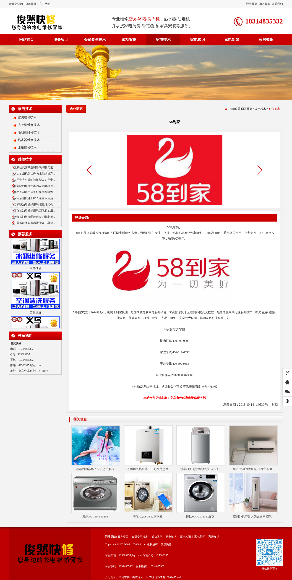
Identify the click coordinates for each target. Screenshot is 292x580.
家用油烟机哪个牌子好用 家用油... (34, 198)
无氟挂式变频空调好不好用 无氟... (34, 167)
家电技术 (163, 40)
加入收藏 (264, 3)
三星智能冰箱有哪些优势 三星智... (34, 223)
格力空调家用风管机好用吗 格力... (34, 192)
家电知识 (197, 40)
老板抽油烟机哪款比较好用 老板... (34, 216)
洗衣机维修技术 (29, 125)
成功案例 (129, 40)
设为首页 (252, 3)
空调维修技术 (27, 117)
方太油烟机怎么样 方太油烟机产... (34, 173)
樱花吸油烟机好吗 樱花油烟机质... (34, 186)
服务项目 (60, 40)
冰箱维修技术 (27, 147)
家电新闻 (231, 40)
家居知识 (266, 40)
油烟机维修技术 (29, 132)
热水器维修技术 (29, 140)
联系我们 (277, 3)
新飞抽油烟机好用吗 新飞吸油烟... (34, 210)
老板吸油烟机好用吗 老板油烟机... (34, 204)
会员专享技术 (95, 40)
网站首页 (26, 40)
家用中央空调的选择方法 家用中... (34, 179)
